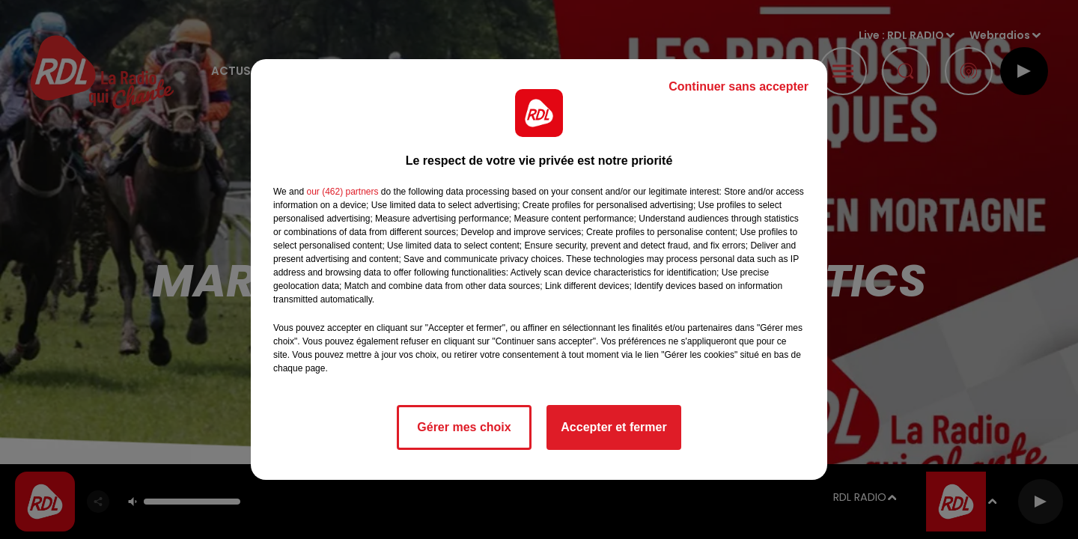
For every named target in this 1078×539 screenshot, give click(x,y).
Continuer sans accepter (738, 86)
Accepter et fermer (613, 427)
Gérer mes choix (464, 427)
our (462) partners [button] (342, 191)
